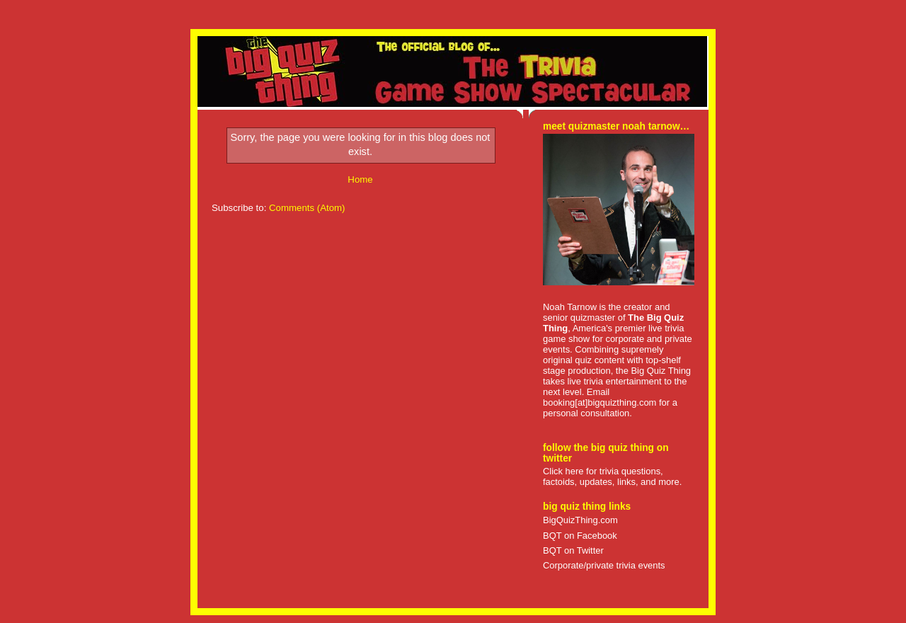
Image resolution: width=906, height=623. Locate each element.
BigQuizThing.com (580, 520)
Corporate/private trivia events (604, 565)
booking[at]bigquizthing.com (599, 402)
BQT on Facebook (580, 535)
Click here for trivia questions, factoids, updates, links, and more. (612, 476)
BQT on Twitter (573, 550)
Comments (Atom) (307, 207)
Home (360, 179)
